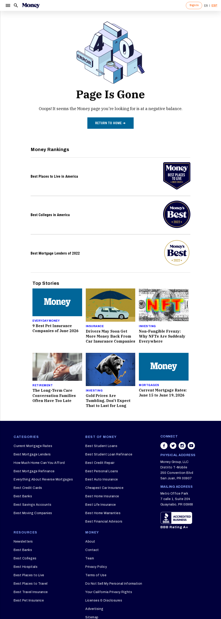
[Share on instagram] (182, 445)
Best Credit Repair (99, 463)
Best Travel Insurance (31, 592)
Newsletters (23, 541)
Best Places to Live (29, 575)
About (90, 541)
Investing (147, 326)
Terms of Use (95, 575)
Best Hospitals (25, 566)
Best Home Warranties (102, 513)
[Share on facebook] (164, 445)
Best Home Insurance (102, 496)
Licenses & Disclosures (103, 600)
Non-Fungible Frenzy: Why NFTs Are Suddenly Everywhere (162, 336)
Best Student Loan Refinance (109, 454)
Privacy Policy (96, 566)
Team (89, 558)
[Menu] (8, 5)
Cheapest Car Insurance (104, 488)
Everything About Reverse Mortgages (43, 479)
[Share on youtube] (191, 445)
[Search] (16, 5)
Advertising (94, 609)
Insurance (95, 326)
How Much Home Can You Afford (39, 463)
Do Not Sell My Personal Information (113, 583)
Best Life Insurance (100, 504)
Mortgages (149, 385)
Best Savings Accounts (33, 504)
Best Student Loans (101, 446)
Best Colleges (25, 558)
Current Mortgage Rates (33, 446)
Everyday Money (46, 320)
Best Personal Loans (101, 471)
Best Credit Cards (28, 488)
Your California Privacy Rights (108, 592)
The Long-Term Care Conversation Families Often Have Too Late (54, 395)
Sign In (194, 5)
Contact (92, 550)
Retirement (42, 385)
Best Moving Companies (33, 513)
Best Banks (23, 496)
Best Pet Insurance (29, 600)
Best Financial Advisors (104, 521)
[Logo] (31, 5)
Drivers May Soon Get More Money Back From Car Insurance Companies (110, 336)
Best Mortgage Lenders (32, 454)
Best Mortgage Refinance (34, 471)
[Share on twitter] (173, 445)
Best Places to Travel (31, 583)
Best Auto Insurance (101, 479)
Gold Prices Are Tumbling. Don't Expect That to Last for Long (108, 400)
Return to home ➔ (110, 123)
